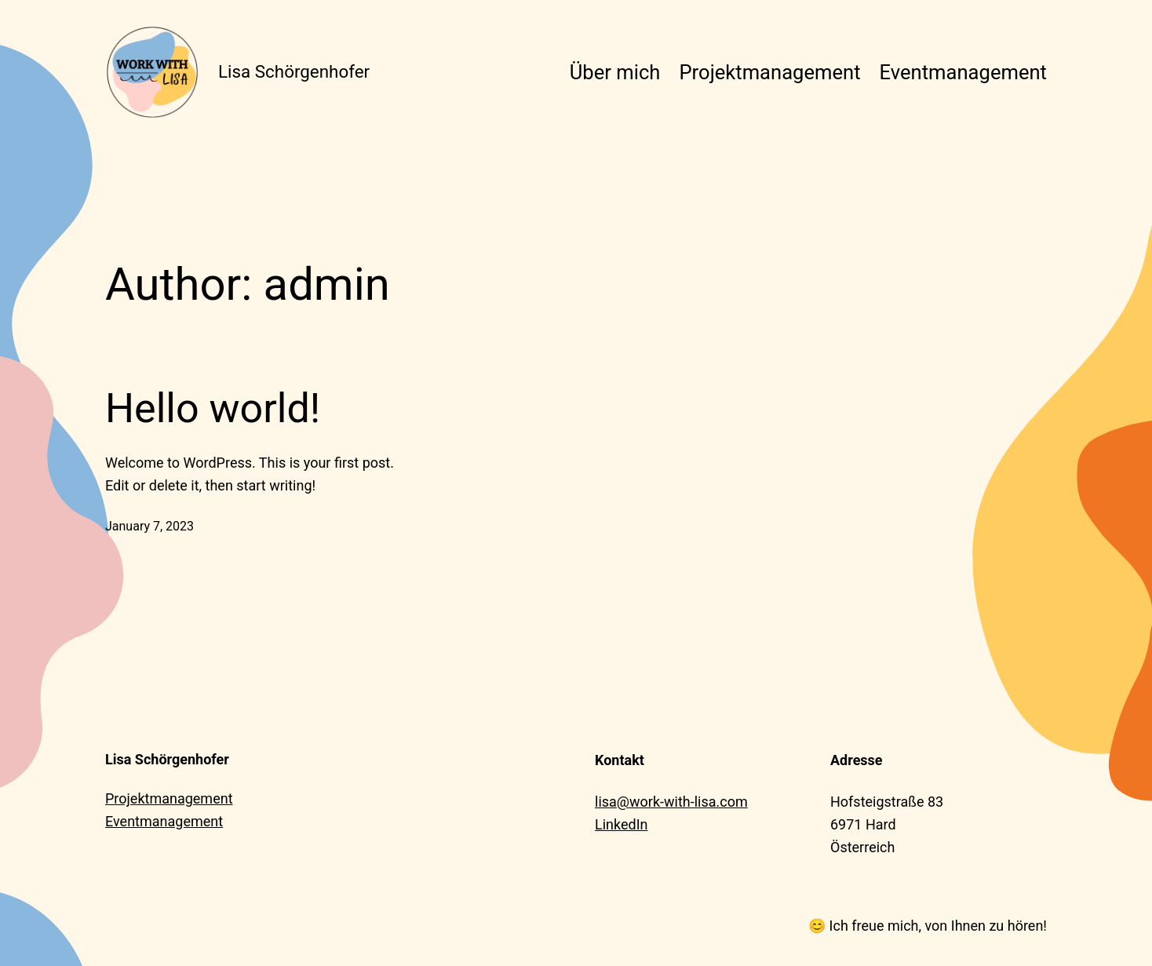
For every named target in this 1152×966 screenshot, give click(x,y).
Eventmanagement (164, 821)
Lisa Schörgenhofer (294, 71)
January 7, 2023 (149, 526)
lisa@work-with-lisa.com (671, 801)
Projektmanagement (169, 798)
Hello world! (212, 408)
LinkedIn (621, 824)
